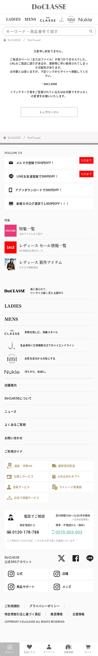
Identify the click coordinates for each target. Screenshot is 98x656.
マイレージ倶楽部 (67, 487)
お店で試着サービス (23, 498)
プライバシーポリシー (44, 606)
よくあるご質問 (15, 424)
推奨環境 (56, 614)
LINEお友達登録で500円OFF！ (51, 175)
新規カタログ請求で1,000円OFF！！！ (39, 203)
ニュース (10, 411)
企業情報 (79, 614)
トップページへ (49, 112)
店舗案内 (11, 385)
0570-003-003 (68, 532)
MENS (30, 19)
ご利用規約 (12, 606)
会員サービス (18, 487)
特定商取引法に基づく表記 (23, 614)
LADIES (13, 19)
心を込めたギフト (66, 476)
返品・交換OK (19, 466)
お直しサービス (20, 476)
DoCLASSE (50, 84)
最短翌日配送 (63, 466)
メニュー (10, 650)
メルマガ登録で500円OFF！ (51, 161)
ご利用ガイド (14, 451)
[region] (49, 19)
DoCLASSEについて (18, 398)
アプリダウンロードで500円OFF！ (35, 190)
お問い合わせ (14, 438)
